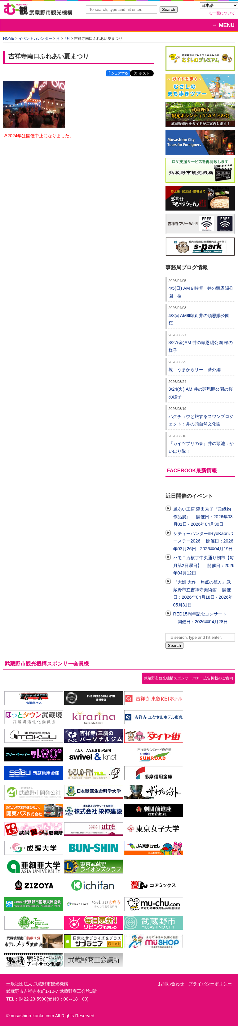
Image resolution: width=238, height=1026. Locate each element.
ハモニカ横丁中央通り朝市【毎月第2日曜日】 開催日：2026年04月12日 (204, 565)
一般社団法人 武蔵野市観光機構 (37, 983)
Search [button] (168, 9)
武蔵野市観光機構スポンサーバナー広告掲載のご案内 (188, 678)
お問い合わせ (171, 983)
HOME (8, 38)
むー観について (222, 13)
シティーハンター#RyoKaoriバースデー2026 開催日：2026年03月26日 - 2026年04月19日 (203, 541)
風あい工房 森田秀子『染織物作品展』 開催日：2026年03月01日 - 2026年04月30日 (203, 516)
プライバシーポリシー (210, 983)
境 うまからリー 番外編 (195, 369)
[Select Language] (219, 5)
